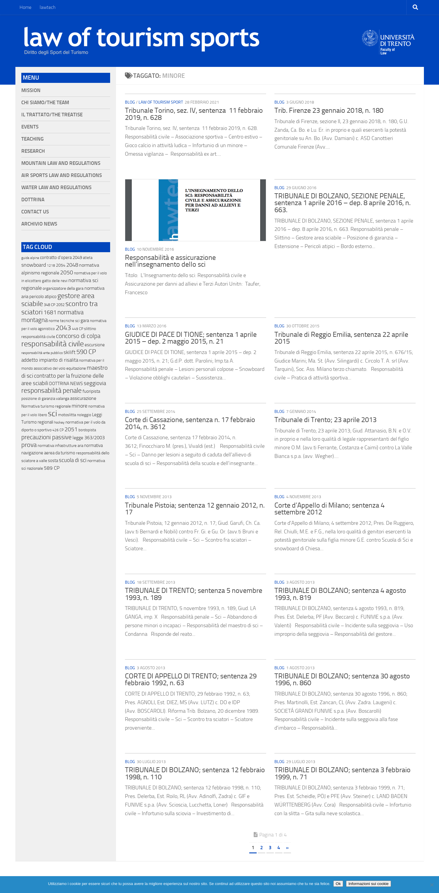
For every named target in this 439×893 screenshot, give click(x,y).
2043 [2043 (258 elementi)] (63, 328)
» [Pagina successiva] (287, 847)
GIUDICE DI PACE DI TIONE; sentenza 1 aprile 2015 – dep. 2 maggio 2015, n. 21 (191, 338)
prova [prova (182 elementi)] (29, 445)
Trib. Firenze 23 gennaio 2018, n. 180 (328, 110)
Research (33, 151)
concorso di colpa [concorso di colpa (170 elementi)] (78, 335)
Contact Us (35, 212)
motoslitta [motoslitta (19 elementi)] (67, 414)
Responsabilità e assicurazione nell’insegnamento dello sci (170, 261)
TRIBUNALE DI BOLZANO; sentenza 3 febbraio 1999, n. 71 (342, 773)
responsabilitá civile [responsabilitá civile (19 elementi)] (38, 336)
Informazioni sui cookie (368, 883)
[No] (432, 885)
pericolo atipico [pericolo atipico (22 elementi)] (43, 296)
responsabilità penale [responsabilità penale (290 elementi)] (51, 391)
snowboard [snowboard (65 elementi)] (33, 265)
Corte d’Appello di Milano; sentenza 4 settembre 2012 (329, 509)
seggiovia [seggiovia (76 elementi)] (95, 383)
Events (29, 127)
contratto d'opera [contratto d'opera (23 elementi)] (56, 257)
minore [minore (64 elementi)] (79, 406)
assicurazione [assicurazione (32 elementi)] (83, 398)
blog (130, 102)
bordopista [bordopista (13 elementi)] (87, 430)
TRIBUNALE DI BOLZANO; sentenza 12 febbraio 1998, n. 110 (195, 773)
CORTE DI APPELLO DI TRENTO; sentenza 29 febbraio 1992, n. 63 (191, 679)
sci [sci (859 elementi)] (52, 413)
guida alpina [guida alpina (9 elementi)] (30, 258)
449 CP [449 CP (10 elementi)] (77, 329)
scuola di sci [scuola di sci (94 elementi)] (72, 460)
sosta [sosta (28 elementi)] (53, 460)
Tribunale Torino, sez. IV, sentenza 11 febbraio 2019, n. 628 (194, 114)
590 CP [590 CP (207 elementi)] (86, 352)
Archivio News (39, 224)
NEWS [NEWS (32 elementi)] (76, 383)
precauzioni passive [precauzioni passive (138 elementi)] (46, 437)
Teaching (32, 139)
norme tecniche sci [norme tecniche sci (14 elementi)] (64, 320)
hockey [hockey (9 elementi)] (59, 422)
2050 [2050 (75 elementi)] (66, 272)
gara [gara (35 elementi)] (85, 320)
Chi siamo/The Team (45, 102)
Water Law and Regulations (56, 187)
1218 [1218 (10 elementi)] (51, 265)
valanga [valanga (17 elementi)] (62, 398)
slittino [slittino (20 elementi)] (90, 328)
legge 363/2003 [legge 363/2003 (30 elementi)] (89, 437)
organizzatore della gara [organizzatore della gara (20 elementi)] (63, 288)
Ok (338, 883)
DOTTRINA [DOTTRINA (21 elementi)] (59, 383)
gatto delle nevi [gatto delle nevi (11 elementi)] (54, 281)
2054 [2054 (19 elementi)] (60, 265)
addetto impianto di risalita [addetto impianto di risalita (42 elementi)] (49, 360)
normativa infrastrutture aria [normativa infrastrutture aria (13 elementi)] (60, 445)
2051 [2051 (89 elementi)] (71, 429)
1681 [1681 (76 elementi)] (50, 312)
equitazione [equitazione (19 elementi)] (76, 368)
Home (25, 7)
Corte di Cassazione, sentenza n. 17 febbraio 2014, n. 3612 (190, 423)
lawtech (48, 7)
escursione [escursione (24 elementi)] (95, 344)
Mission (31, 90)
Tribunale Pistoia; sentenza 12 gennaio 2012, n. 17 (195, 509)
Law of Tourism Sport (161, 102)
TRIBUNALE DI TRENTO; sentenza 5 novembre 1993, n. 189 (193, 594)
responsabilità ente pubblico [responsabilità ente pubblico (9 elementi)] (42, 353)
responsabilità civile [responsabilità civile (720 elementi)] (52, 343)
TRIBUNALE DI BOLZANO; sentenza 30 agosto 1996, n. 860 (342, 679)
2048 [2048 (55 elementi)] (72, 265)
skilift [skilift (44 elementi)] (69, 352)
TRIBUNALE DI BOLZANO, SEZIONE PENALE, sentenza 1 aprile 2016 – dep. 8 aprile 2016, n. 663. (342, 203)
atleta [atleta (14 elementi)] (87, 257)
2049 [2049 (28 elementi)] (77, 257)
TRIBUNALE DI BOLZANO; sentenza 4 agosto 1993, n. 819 (340, 594)
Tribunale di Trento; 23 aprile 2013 (325, 420)
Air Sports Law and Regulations (61, 175)
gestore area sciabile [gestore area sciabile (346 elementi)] (57, 300)
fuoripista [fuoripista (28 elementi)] (91, 391)
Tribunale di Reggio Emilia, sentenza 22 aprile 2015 (341, 338)
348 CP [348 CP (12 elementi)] (49, 305)
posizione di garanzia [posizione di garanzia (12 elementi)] (38, 398)
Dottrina (32, 199)
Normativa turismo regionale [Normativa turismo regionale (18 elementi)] (46, 406)
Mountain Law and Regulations (60, 163)
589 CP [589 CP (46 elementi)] (52, 468)
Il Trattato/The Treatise (52, 115)
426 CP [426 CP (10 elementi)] (58, 430)
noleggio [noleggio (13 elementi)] (84, 415)
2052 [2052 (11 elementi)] (60, 305)
